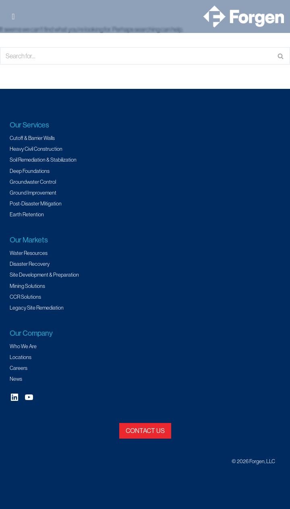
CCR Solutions (25, 296)
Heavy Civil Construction (36, 149)
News (16, 379)
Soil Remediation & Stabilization (43, 159)
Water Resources (29, 253)
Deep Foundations (30, 171)
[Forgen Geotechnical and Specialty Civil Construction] (243, 16)
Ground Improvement (33, 192)
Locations (20, 357)
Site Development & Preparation (44, 274)
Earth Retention (27, 214)
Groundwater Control (33, 182)
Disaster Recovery (30, 264)
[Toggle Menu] (15, 16)
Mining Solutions (27, 286)
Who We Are (23, 346)
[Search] (136, 56)
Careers (18, 368)
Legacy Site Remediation (37, 307)
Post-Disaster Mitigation (36, 203)
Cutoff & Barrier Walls (32, 138)
